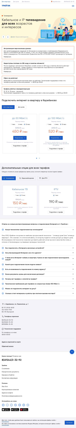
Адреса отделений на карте (11, 342)
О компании (5, 368)
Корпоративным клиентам (10, 389)
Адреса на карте (7, 393)
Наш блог (5, 386)
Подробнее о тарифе (20, 146)
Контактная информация (10, 378)
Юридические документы (10, 372)
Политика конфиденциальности (12, 396)
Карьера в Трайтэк (8, 375)
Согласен (69, 422)
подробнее (5, 421)
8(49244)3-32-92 (69, 1)
